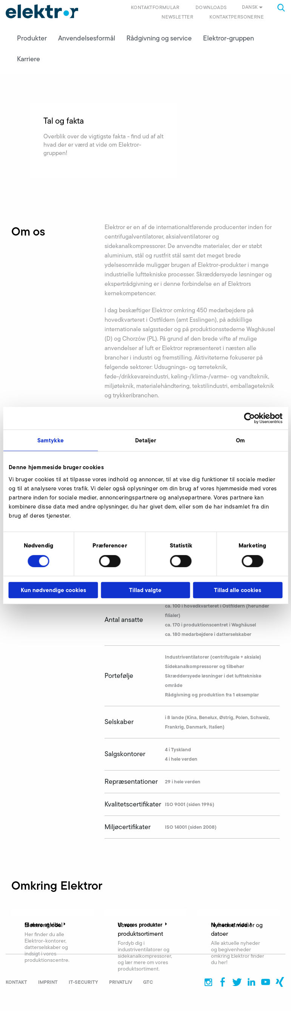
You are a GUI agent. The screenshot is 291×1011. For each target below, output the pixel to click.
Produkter (32, 38)
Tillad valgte (145, 590)
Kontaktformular (155, 7)
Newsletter (177, 16)
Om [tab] (240, 440)
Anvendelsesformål (86, 38)
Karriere (28, 59)
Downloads (211, 7)
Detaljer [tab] (145, 440)
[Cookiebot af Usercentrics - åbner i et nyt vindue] (249, 418)
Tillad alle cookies (237, 590)
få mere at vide (46, 924)
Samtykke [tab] (50, 440)
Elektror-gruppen (228, 38)
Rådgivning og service (159, 38)
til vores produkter (143, 924)
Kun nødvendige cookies (53, 590)
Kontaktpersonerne (236, 16)
